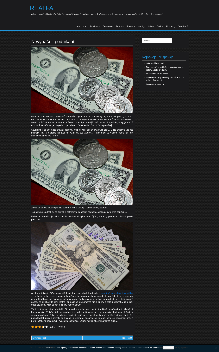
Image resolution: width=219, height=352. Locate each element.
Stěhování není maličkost (157, 74)
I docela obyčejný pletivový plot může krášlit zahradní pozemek (165, 78)
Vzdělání (183, 26)
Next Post (127, 338)
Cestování (108, 26)
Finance (130, 26)
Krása (150, 26)
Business (95, 26)
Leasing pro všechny (155, 84)
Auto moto (81, 26)
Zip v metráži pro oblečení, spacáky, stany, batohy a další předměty (164, 68)
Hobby (141, 26)
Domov (120, 26)
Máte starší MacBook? (156, 63)
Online (160, 26)
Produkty (171, 26)
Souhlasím (168, 348)
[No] (215, 348)
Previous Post (39, 338)
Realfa (42, 8)
